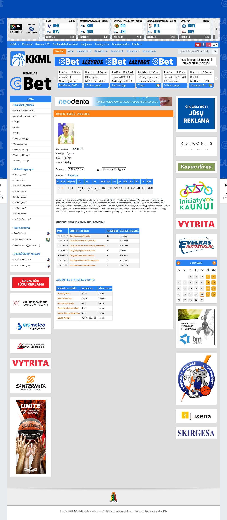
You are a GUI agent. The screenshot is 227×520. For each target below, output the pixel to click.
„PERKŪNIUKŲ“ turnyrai (26, 253)
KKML (13, 44)
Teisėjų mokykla (120, 44)
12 (214, 283)
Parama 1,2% (42, 44)
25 (208, 294)
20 (179, 294)
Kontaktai (27, 44)
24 (202, 294)
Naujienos (86, 44)
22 (190, 294)
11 (208, 283)
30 (196, 300)
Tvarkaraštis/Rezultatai (65, 44)
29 (190, 300)
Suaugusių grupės (23, 105)
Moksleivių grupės (23, 169)
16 (196, 288)
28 (185, 300)
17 (202, 288)
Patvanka (73, 175)
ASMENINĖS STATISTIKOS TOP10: (75, 280)
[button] (214, 45)
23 (196, 294)
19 (214, 288)
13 (179, 288)
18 (208, 288)
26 (214, 294)
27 (179, 300)
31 (202, 300)
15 (190, 288)
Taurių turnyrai (21, 227)
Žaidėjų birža (102, 44)
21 (185, 294)
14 (185, 288)
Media (136, 44)
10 (202, 283)
